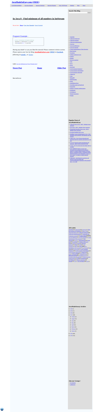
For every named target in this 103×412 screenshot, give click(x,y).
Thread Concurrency (74, 93)
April (73, 324)
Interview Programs (52, 5)
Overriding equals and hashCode (77, 85)
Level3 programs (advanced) (76, 72)
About (84, 5)
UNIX (75, 261)
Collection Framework (74, 38)
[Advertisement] (37, 12)
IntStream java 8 (24, 64)
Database (72, 5)
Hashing (72, 58)
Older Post (61, 68)
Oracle (71, 81)
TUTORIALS (73, 92)
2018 (71, 312)
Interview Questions (40, 5)
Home (39, 68)
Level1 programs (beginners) (76, 68)
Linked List (72, 74)
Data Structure (73, 51)
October (73, 316)
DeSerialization (82, 240)
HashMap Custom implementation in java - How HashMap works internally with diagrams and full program (80, 135)
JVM (71, 61)
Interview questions (74, 60)
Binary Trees (85, 231)
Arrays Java (77, 229)
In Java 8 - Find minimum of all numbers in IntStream (38, 18)
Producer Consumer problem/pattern (77, 88)
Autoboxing (84, 229)
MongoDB (72, 77)
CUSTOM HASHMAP (16, 5)
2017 (71, 314)
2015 (71, 335)
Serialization (72, 90)
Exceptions (72, 52)
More (78, 5)
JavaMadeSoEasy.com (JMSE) (25, 2)
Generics (72, 56)
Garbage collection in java (75, 54)
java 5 (87, 261)
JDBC (76, 244)
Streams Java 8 (34, 64)
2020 (71, 308)
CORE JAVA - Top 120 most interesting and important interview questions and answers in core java (80, 139)
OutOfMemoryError (74, 83)
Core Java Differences (74, 45)
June (72, 320)
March (73, 327)
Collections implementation (76, 42)
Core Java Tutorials (29, 5)
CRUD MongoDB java (73, 232)
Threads (71, 95)
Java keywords (76, 249)
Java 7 (71, 63)
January (73, 331)
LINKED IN (72, 384)
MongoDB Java (83, 253)
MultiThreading (73, 79)
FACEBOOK (73, 383)
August (73, 318)
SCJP (78, 258)
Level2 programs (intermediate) (76, 70)
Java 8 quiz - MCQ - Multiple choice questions (80, 127)
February (73, 329)
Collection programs (74, 40)
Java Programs (85, 247)
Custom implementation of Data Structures (79, 49)
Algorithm (72, 36)
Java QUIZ (72, 67)
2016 (71, 333)
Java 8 (29, 64)
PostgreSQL (72, 86)
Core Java (18, 64)
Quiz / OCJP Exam (63, 5)
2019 (71, 310)
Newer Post (17, 68)
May (72, 322)
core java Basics (80, 261)
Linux (71, 76)
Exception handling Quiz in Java (77, 132)
